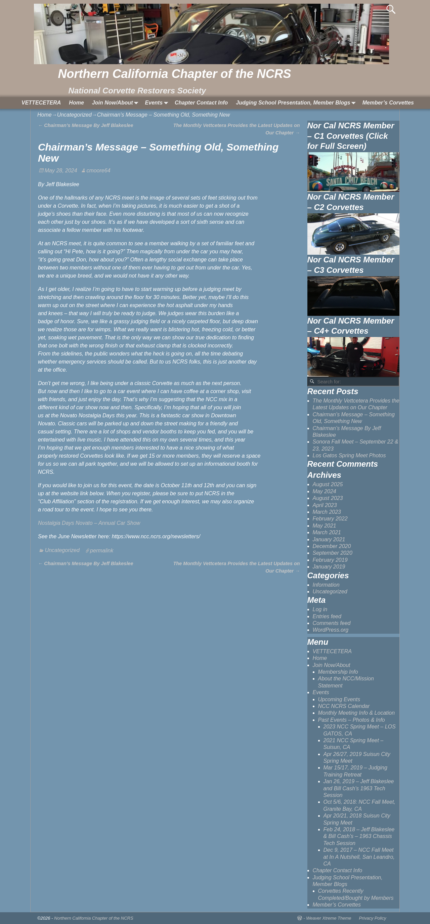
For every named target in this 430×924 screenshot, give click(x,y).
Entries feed (327, 616)
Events (158, 103)
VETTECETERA (41, 103)
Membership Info (338, 672)
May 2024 (324, 491)
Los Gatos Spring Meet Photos (349, 455)
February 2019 (330, 560)
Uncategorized (74, 115)
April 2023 (325, 505)
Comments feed (332, 623)
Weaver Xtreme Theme (328, 918)
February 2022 (330, 518)
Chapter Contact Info (201, 103)
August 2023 (328, 498)
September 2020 (332, 553)
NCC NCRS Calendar (344, 706)
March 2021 (327, 532)
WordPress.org (331, 630)
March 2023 (327, 512)
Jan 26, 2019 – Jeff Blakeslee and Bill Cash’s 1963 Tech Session (359, 788)
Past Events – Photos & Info (351, 720)
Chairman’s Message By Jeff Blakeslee (85, 125)
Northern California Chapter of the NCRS (174, 74)
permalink (101, 550)
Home (76, 103)
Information (326, 585)
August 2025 (328, 484)
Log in (320, 609)
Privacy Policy (372, 918)
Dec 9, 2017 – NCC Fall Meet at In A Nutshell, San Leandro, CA (359, 857)
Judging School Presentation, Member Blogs (297, 103)
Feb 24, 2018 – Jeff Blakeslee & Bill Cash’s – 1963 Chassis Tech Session (359, 836)
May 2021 (324, 526)
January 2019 (329, 567)
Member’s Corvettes (388, 103)
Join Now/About (116, 103)
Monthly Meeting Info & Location (356, 713)
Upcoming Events (339, 699)
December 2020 (332, 546)
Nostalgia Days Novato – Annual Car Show (89, 523)
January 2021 (329, 539)
